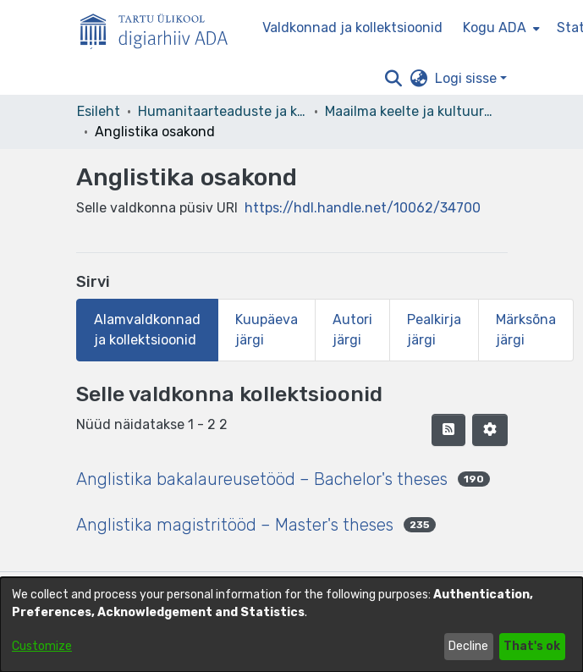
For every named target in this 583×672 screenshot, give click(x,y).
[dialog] (291, 624)
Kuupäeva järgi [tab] (266, 329)
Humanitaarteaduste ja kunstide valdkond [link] (222, 111)
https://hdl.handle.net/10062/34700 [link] (363, 208)
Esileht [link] (98, 111)
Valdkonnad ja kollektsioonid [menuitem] (352, 27)
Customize (42, 646)
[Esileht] (160, 28)
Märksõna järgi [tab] (526, 329)
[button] (393, 79)
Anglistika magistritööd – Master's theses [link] (234, 525)
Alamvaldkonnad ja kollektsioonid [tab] (147, 329)
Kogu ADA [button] (494, 27)
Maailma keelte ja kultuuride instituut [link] (409, 111)
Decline (468, 646)
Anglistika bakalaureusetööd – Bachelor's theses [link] (262, 479)
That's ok (531, 646)
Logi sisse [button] (467, 78)
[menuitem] (499, 28)
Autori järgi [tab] (352, 329)
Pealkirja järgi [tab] (434, 329)
